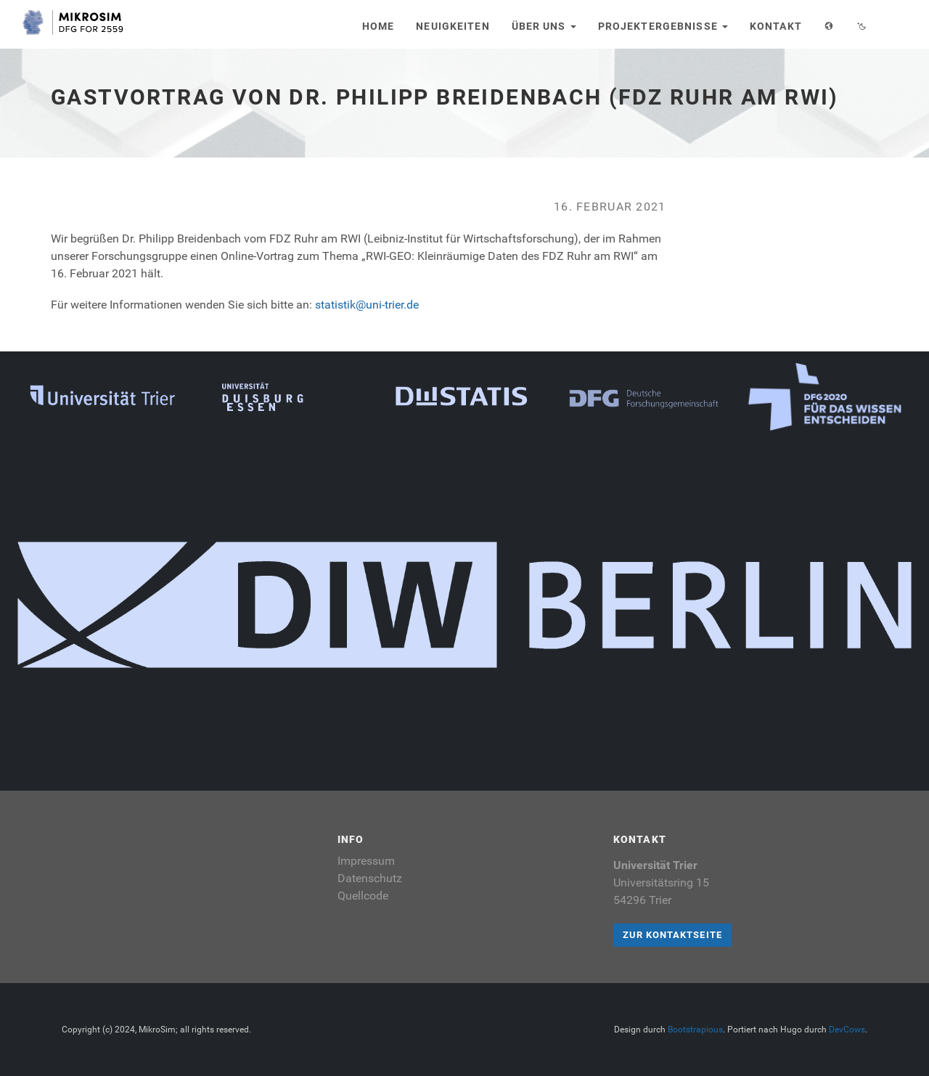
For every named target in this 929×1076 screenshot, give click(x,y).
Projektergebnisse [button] (663, 26)
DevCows (847, 1029)
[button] (829, 24)
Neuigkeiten (452, 26)
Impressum (366, 861)
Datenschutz (369, 878)
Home (378, 26)
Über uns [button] (544, 26)
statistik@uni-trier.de (367, 304)
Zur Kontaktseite (672, 934)
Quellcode (362, 895)
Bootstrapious (695, 1029)
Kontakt (776, 26)
